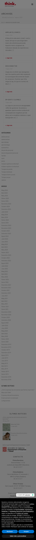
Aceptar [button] (26, 531)
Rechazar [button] (10, 531)
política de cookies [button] (22, 513)
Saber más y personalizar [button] (18, 536)
